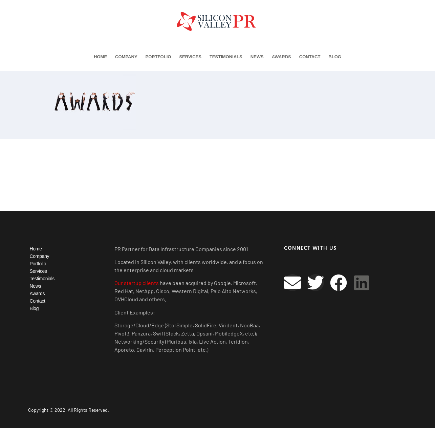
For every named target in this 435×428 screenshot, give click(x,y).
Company (126, 56)
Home (100, 56)
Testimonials (226, 56)
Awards (281, 56)
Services (190, 56)
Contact (310, 56)
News (257, 56)
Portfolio (158, 56)
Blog (334, 56)
